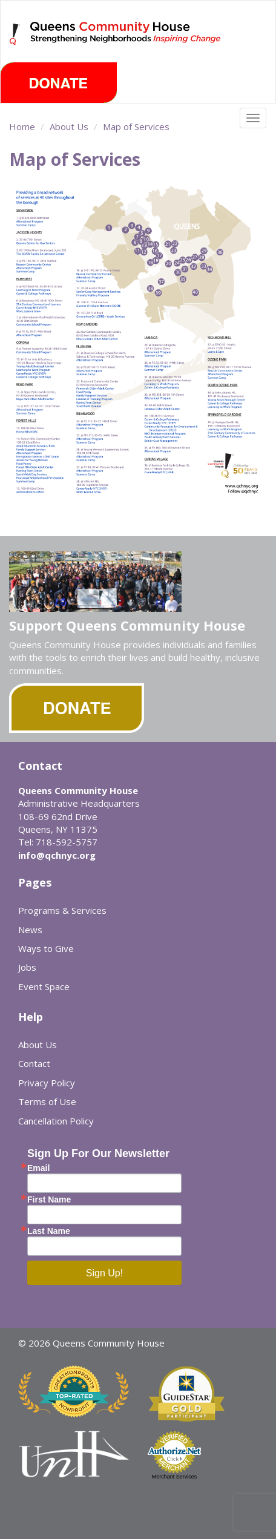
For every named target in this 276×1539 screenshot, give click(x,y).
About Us (69, 126)
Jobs (27, 967)
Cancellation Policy (56, 1121)
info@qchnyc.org (57, 855)
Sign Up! (104, 1273)
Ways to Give (46, 948)
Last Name (48, 1231)
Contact (34, 1063)
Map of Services (136, 126)
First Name (49, 1199)
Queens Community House (126, 42)
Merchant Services (174, 1477)
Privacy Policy (46, 1083)
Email (38, 1168)
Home (22, 126)
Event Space (44, 986)
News (30, 930)
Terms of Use (47, 1101)
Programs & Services (62, 910)
